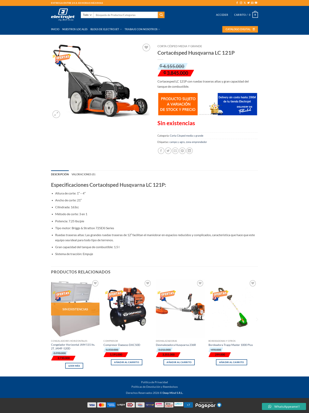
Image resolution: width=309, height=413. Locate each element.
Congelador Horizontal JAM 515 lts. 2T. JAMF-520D (73, 346)
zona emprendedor (196, 142)
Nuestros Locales (75, 29)
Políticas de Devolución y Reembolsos (154, 386)
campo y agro (177, 142)
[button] (222, 15)
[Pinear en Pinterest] (182, 150)
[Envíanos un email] (252, 3)
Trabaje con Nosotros (142, 29)
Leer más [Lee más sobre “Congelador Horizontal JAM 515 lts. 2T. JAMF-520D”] (74, 365)
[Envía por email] (175, 150)
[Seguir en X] (245, 3)
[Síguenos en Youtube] (256, 3)
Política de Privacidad (154, 382)
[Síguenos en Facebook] (237, 3)
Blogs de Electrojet (106, 29)
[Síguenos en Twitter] (248, 3)
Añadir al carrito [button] (126, 362)
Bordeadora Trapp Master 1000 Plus (230, 344)
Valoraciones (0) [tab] (83, 174)
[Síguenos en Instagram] (241, 3)
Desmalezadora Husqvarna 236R (176, 344)
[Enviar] (161, 15)
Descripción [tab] (60, 174)
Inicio (55, 29)
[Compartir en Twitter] (168, 150)
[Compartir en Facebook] (161, 150)
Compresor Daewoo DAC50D (121, 344)
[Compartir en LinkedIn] (189, 150)
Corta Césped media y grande (179, 46)
